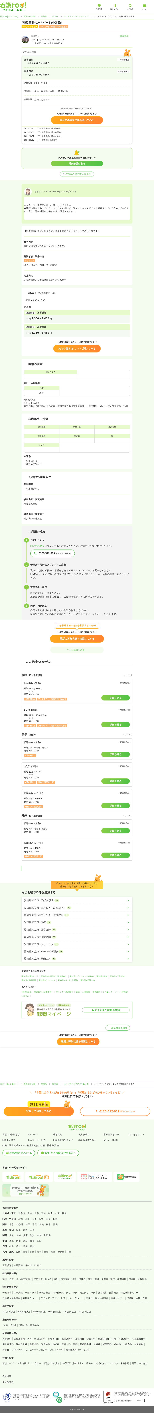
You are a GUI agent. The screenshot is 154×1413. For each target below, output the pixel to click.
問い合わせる (37, 545)
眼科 (75, 1344)
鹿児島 (61, 1252)
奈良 (39, 1235)
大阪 (11, 1235)
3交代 (13, 1325)
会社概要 (6, 1376)
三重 (32, 1230)
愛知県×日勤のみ (87, 980)
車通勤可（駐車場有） (43, 992)
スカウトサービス (37, 1140)
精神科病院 (58, 1292)
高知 (32, 1246)
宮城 (43, 1213)
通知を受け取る (77, 163)
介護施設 (113, 1292)
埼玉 (27, 1224)
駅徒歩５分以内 (51, 1363)
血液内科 (79, 1339)
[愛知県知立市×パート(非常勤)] (77, 951)
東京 (11, 1224)
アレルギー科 (56, 1349)
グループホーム (75, 1298)
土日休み (36, 1363)
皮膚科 (96, 1344)
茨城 (41, 1224)
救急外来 (38, 1279)
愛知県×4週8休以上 (30, 976)
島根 (32, 1241)
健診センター (117, 1298)
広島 (11, 1241)
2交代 (5, 1325)
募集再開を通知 (117, 1028)
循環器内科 (67, 1339)
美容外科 (6, 1339)
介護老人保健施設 (11, 1298)
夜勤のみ (34, 1325)
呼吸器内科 (39, 1339)
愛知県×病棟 (102, 976)
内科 (29, 1339)
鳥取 (25, 1241)
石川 (34, 1219)
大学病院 (18, 1292)
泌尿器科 (107, 1344)
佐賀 (25, 1252)
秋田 (50, 1213)
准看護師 (96, 992)
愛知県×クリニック (47, 980)
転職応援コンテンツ (63, 1140)
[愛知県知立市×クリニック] (77, 944)
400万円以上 (24, 1311)
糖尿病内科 (103, 1339)
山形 (57, 1213)
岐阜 (18, 1230)
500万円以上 (39, 1311)
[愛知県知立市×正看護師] (77, 929)
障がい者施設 (101, 1298)
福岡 (18, 1252)
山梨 (48, 1219)
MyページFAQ (110, 1140)
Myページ (32, 1134)
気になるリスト (136, 1134)
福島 (64, 1213)
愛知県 (44, 16)
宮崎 (53, 1252)
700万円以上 (69, 1311)
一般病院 (6, 1292)
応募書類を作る (111, 1134)
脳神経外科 (21, 1344)
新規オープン (9, 1363)
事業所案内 (8, 1382)
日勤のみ (25, 996)
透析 (56, 1279)
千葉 (34, 1224)
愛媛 (25, 1246)
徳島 (11, 1246)
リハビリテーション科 (36, 1349)
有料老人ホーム (30, 1298)
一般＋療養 (30, 1292)
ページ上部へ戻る (77, 650)
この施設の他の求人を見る (77, 174)
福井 (41, 1219)
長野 (55, 1219)
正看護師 (86, 992)
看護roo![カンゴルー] (9, 16)
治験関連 (142, 1279)
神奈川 (19, 1224)
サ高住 (89, 1298)
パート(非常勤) (121, 992)
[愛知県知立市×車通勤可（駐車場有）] (77, 907)
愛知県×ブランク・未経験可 (82, 976)
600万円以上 (54, 1311)
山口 (39, 1241)
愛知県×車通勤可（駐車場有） (54, 976)
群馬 (55, 1224)
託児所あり (101, 1363)
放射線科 (138, 1344)
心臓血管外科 (139, 1339)
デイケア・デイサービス (53, 1298)
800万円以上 (85, 1311)
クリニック (107, 992)
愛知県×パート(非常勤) (68, 980)
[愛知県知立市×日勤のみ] (77, 958)
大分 (46, 1252)
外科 (114, 1339)
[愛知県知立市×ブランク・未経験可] (77, 915)
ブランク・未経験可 (64, 992)
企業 (145, 1298)
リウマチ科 (17, 1349)
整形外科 (34, 1344)
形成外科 (45, 1344)
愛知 (11, 1230)
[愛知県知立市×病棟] (77, 922)
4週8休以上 (26, 992)
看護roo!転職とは (11, 1134)
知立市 (55, 16)
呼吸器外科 (124, 1339)
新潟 (20, 1219)
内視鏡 (132, 1279)
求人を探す (83, 1134)
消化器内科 (53, 1339)
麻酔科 (5, 1349)
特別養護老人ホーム (131, 1292)
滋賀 (32, 1235)
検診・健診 (93, 1279)
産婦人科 (66, 1344)
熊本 (39, 1252)
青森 (29, 1213)
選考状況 (57, 1134)
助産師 (37, 1265)
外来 (11, 1279)
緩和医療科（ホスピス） (78, 1349)
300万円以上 (8, 1311)
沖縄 (69, 1252)
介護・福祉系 (78, 1279)
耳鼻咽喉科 (85, 1344)
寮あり (89, 1363)
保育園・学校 (108, 1279)
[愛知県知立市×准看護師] (77, 937)
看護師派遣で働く (87, 1140)
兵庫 (25, 1235)
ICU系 (48, 1279)
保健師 (28, 1265)
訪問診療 (121, 1279)
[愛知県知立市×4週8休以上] (77, 900)
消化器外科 (8, 1344)
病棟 (78, 992)
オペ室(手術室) (23, 1279)
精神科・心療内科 (123, 1344)
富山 (27, 1219)
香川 (18, 1246)
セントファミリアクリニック (76, 16)
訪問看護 (65, 1279)
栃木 (48, 1224)
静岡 (25, 1230)
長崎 (32, 1252)
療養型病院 (44, 1292)
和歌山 (47, 1235)
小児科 (56, 1344)
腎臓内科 (91, 1339)
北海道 (21, 1213)
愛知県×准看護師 (29, 980)
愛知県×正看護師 (117, 976)
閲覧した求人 (9, 1140)
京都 (18, 1235)
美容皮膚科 (19, 1339)
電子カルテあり (139, 1363)
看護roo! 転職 (29, 16)
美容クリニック (87, 1292)
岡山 (18, 1241)
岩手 (36, 1213)
